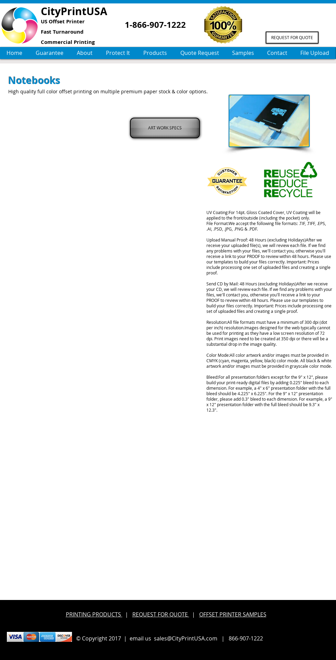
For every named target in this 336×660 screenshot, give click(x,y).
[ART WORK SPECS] (165, 128)
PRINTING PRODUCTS (94, 614)
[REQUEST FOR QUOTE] (292, 38)
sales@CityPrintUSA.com (185, 638)
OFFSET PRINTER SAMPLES (232, 614)
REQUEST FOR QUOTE (160, 614)
